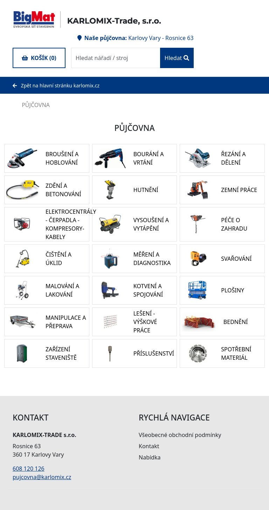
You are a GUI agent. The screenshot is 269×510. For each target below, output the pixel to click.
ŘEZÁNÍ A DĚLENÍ (233, 158)
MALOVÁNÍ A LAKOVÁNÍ (62, 290)
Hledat (177, 58)
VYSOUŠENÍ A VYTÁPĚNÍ (151, 224)
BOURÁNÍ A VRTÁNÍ (148, 158)
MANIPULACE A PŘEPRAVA (66, 322)
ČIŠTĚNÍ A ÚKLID (58, 259)
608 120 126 (28, 468)
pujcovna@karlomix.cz (42, 477)
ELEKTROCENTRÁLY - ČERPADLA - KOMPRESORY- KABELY (71, 224)
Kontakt (149, 446)
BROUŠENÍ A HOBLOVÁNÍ (62, 158)
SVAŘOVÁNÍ (236, 259)
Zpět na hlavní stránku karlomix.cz (56, 85)
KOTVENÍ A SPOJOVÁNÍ (148, 290)
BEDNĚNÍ (235, 322)
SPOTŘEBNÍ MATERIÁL (236, 353)
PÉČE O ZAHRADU (234, 224)
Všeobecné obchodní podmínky (180, 435)
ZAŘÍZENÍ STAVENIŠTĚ (61, 353)
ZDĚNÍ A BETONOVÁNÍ (63, 190)
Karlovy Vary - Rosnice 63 (160, 38)
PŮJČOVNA (31, 105)
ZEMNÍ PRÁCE (239, 190)
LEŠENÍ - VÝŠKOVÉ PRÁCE (145, 322)
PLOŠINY (232, 290)
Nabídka (149, 457)
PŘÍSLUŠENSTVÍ (153, 353)
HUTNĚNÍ (145, 190)
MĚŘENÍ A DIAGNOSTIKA (152, 259)
